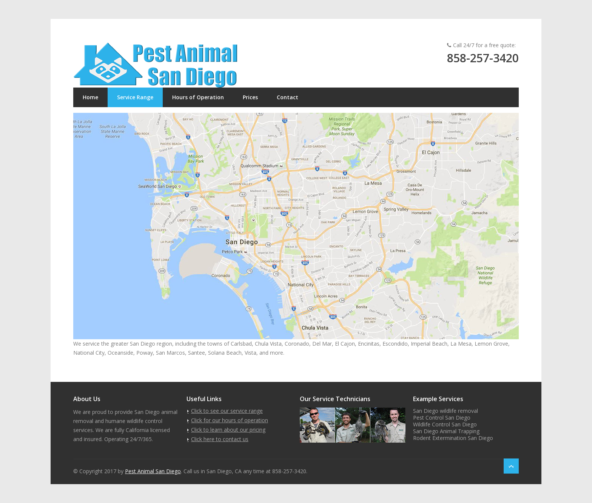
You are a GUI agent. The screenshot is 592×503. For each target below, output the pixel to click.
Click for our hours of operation (229, 420)
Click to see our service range (227, 410)
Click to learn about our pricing (228, 429)
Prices (250, 97)
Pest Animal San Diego (153, 471)
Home (90, 97)
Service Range (135, 97)
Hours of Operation (198, 97)
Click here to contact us (219, 439)
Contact (287, 97)
